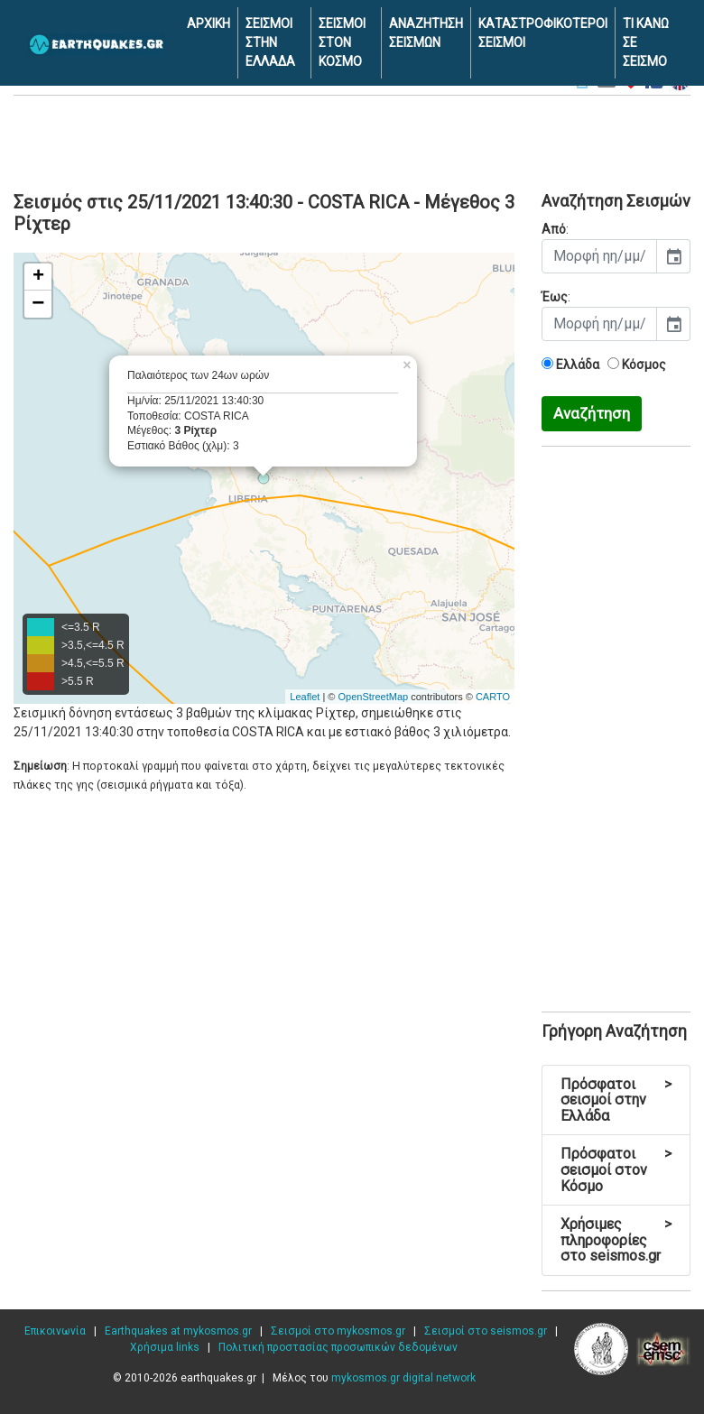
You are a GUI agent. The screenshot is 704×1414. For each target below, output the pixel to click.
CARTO (493, 696)
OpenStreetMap (373, 696)
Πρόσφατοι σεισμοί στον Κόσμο (616, 1169)
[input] (599, 256)
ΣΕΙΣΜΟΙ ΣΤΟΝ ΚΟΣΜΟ (342, 42)
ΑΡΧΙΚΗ (208, 23)
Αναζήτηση (591, 413)
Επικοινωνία (55, 1331)
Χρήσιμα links (164, 1347)
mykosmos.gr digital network (403, 1378)
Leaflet (305, 696)
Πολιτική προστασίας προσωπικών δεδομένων (338, 1347)
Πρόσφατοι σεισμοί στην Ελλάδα (616, 1100)
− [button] (38, 304)
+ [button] (38, 277)
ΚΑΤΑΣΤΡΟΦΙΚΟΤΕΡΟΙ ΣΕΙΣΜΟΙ (542, 33)
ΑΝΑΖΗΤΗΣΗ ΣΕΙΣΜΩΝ (426, 33)
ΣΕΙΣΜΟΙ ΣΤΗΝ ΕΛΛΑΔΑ (270, 42)
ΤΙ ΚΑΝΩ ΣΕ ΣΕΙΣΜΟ (646, 42)
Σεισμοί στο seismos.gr (485, 1331)
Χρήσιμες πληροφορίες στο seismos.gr (616, 1239)
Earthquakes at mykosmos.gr (178, 1331)
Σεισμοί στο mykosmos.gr (338, 1331)
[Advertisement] (352, 141)
